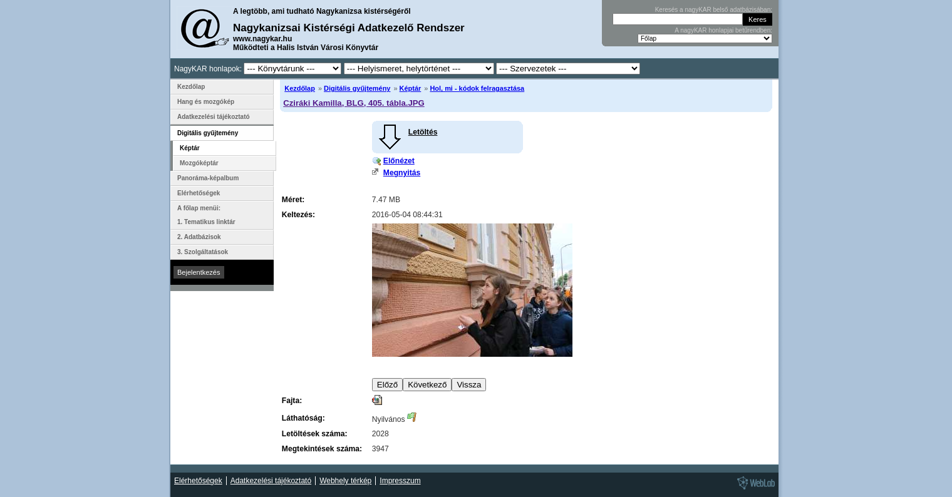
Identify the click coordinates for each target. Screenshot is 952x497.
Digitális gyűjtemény (357, 88)
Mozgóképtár (199, 163)
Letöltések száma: (315, 433)
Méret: (293, 199)
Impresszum (400, 480)
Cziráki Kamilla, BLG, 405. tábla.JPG (353, 103)
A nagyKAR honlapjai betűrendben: (723, 30)
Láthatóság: (303, 418)
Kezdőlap (299, 88)
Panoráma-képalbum (208, 178)
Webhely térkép (345, 480)
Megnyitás (401, 172)
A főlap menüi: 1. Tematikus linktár (206, 215)
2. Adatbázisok (199, 236)
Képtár (411, 88)
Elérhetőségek (198, 193)
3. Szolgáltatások (202, 251)
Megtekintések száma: (322, 448)
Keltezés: (298, 214)
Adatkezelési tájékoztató (213, 116)
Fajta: (292, 400)
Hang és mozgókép (205, 101)
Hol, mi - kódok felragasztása (477, 88)
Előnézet (399, 160)
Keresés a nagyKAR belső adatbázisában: (713, 9)
